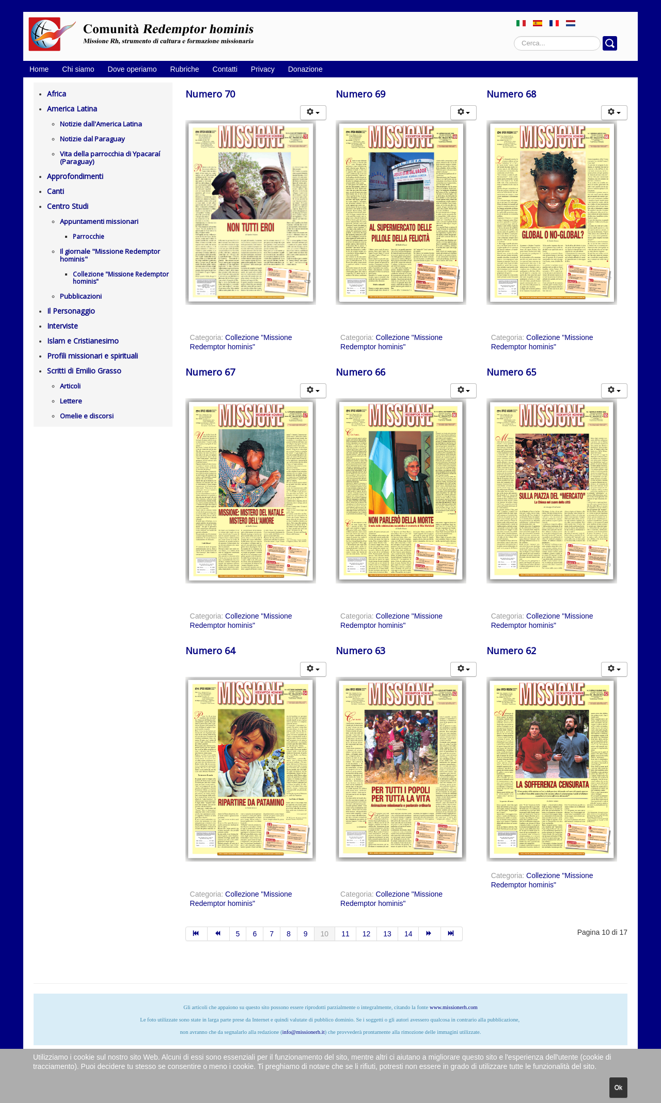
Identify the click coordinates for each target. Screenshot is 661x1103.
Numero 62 (511, 650)
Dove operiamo (132, 69)
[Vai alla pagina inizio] (196, 934)
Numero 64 (210, 650)
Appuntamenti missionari (99, 221)
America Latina (72, 108)
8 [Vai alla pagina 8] (289, 934)
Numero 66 (360, 372)
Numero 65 (511, 372)
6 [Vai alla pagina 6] (255, 934)
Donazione (305, 69)
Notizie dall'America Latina (101, 123)
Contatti (225, 69)
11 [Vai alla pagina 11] (345, 934)
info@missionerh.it (303, 1032)
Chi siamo (78, 69)
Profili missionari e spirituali (92, 356)
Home (39, 69)
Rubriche (184, 69)
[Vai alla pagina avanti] (430, 934)
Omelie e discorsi (87, 415)
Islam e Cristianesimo (83, 341)
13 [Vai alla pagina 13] (387, 934)
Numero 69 (360, 94)
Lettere (71, 400)
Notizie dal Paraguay (92, 138)
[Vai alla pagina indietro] (219, 934)
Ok (618, 1087)
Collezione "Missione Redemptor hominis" (121, 278)
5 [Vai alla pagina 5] (238, 934)
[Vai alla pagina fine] (452, 934)
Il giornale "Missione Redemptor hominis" (110, 255)
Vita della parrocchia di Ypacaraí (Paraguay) (110, 157)
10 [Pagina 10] (325, 934)
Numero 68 (511, 94)
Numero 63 (360, 650)
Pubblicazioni (81, 296)
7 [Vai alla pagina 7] (272, 934)
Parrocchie (88, 236)
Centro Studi (67, 206)
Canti (55, 191)
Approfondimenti (75, 176)
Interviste (62, 326)
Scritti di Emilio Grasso (84, 371)
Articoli (70, 386)
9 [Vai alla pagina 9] (306, 934)
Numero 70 (210, 94)
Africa (56, 94)
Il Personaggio (71, 311)
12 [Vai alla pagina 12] (367, 934)
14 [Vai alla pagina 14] (408, 934)
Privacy (263, 69)
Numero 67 (210, 372)
